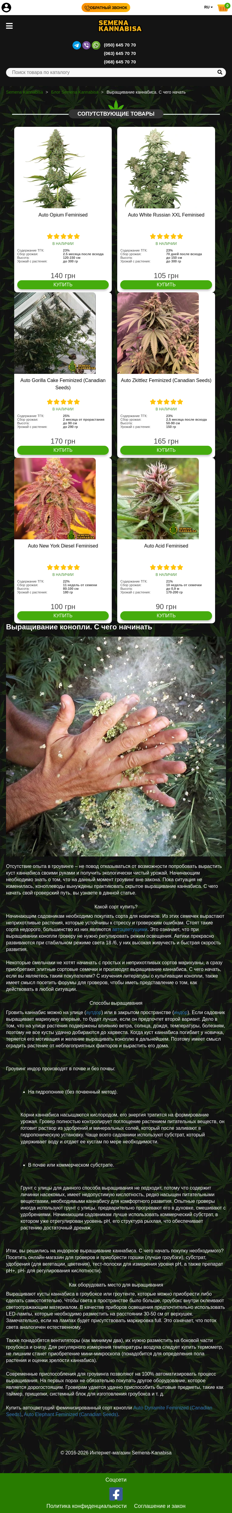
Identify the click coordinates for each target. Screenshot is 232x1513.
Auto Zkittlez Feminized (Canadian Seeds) (166, 380)
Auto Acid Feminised (166, 545)
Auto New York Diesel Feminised (63, 545)
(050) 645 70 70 (120, 44)
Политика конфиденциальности (87, 1506)
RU (208, 7)
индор (181, 1012)
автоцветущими (129, 929)
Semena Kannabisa (24, 92)
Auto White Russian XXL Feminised (166, 214)
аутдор (94, 1012)
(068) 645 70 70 (120, 61)
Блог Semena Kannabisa (74, 92)
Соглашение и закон (160, 1506)
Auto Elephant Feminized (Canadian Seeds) (71, 1414)
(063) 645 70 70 (120, 53)
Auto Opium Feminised (63, 214)
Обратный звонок (106, 8)
